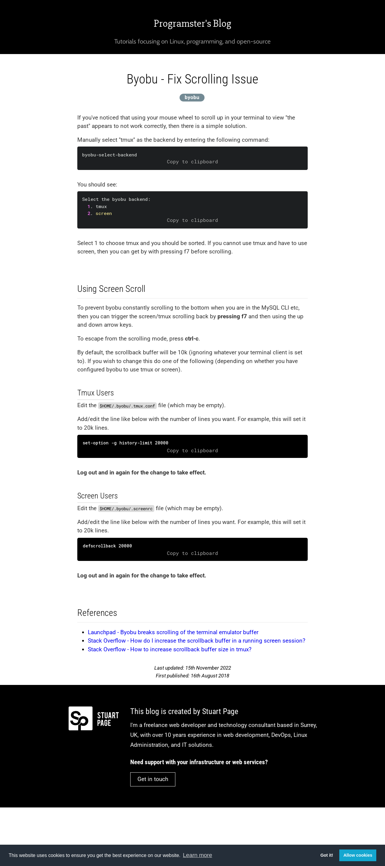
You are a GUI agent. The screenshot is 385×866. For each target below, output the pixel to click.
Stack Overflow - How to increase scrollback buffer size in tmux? (169, 649)
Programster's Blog (192, 23)
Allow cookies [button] (357, 855)
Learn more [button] (197, 855)
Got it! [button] (326, 855)
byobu (192, 97)
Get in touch (152, 779)
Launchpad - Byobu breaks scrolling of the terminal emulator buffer (173, 632)
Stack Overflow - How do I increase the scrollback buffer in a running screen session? (196, 640)
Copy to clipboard (192, 162)
